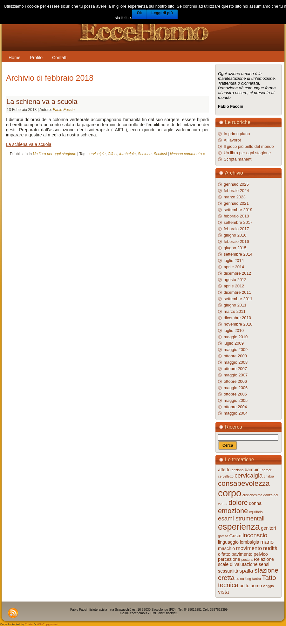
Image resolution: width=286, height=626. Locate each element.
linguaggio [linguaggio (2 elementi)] (228, 542)
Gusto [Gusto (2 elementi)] (235, 535)
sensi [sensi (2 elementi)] (264, 564)
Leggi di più (162, 13)
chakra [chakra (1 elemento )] (269, 476)
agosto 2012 (235, 279)
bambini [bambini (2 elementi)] (253, 469)
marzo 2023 (235, 197)
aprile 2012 (234, 286)
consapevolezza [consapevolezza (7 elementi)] (244, 483)
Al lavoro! (232, 140)
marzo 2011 (235, 311)
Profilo (36, 57)
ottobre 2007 (235, 368)
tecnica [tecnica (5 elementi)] (228, 584)
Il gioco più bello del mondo (249, 146)
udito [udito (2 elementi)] (244, 585)
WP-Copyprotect (47, 624)
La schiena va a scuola (42, 102)
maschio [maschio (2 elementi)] (226, 548)
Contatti (59, 57)
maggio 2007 (236, 375)
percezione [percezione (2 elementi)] (229, 559)
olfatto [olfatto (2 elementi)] (224, 554)
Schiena (145, 154)
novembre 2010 (238, 324)
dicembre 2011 (237, 292)
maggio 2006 (236, 387)
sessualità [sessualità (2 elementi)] (228, 571)
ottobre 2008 (235, 356)
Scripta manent (237, 159)
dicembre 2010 (237, 317)
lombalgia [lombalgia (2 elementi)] (249, 542)
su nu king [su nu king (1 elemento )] (243, 579)
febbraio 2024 (236, 190)
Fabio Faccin (64, 109)
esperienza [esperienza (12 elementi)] (239, 527)
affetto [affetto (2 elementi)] (224, 469)
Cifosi (112, 154)
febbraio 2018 (236, 216)
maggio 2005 (236, 400)
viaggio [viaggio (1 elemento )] (268, 586)
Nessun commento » (187, 154)
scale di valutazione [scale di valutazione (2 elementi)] (238, 564)
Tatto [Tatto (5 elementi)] (269, 577)
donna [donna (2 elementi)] (255, 503)
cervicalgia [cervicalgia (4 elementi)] (248, 475)
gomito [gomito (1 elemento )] (223, 536)
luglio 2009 (234, 343)
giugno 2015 (235, 247)
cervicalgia (97, 154)
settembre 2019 (238, 209)
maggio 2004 (236, 413)
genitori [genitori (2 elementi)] (268, 528)
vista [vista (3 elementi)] (223, 592)
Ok (139, 13)
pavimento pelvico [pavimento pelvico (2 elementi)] (250, 554)
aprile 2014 (234, 267)
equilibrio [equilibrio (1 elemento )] (256, 512)
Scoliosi (160, 154)
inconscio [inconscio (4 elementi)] (254, 535)
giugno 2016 (235, 235)
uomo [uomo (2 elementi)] (256, 585)
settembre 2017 (238, 222)
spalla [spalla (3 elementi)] (246, 571)
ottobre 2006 (235, 381)
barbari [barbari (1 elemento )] (267, 470)
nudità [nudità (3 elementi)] (270, 548)
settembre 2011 (238, 298)
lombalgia (127, 154)
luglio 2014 (234, 260)
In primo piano (237, 133)
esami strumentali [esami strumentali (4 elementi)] (241, 518)
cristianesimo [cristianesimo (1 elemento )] (252, 495)
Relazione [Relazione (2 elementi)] (264, 559)
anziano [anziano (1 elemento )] (237, 470)
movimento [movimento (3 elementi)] (249, 548)
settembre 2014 (238, 254)
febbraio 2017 (236, 228)
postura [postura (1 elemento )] (247, 559)
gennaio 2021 (236, 203)
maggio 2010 (236, 336)
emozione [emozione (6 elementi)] (233, 511)
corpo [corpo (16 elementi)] (229, 493)
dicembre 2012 (237, 273)
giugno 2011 (235, 305)
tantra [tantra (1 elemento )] (256, 579)
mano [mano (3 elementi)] (267, 542)
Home (14, 57)
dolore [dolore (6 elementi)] (238, 502)
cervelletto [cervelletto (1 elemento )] (226, 476)
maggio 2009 (236, 349)
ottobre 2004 (235, 406)
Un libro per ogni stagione (54, 154)
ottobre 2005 (235, 394)
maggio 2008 (236, 362)
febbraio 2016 (236, 241)
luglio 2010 (234, 330)
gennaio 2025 (236, 184)
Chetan (29, 624)
